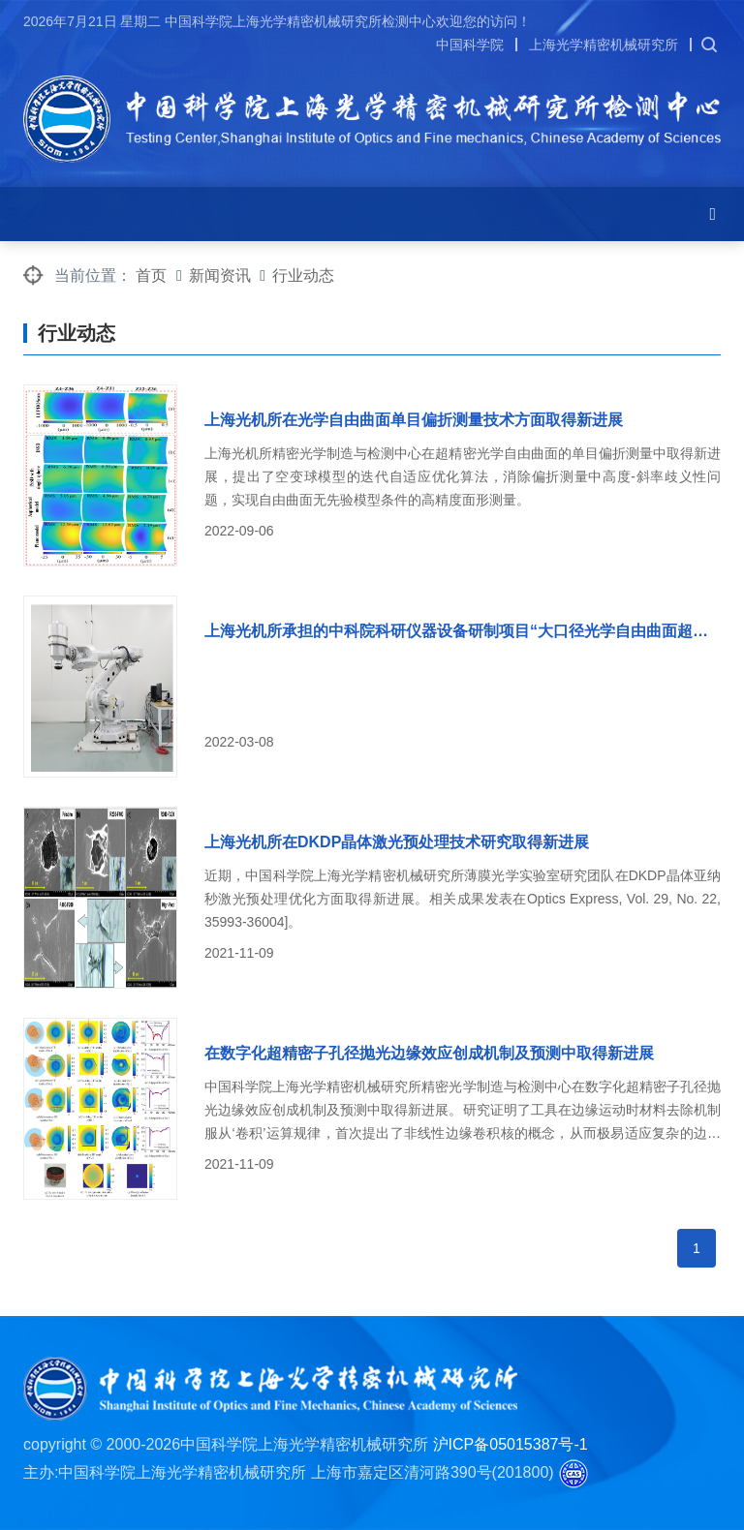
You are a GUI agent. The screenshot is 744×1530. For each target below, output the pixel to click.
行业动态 (303, 275)
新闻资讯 (220, 275)
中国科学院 (470, 44)
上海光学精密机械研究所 (603, 44)
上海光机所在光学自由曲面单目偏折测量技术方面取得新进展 (413, 420)
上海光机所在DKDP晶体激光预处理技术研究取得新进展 (396, 842)
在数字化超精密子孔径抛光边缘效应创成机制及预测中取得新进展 (429, 1053)
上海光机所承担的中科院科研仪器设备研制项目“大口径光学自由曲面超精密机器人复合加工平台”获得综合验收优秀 (462, 631)
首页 (151, 275)
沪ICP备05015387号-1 (510, 1444)
